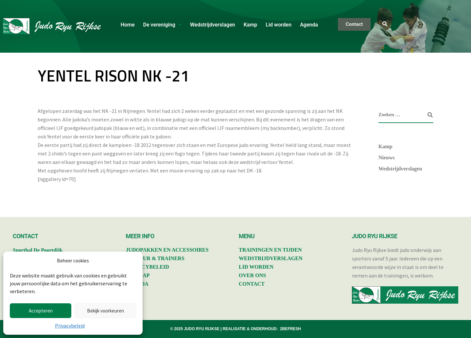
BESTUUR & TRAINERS (155, 258)
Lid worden (278, 25)
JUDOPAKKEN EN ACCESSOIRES (167, 250)
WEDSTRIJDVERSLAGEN (271, 258)
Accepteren (41, 311)
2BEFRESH (290, 329)
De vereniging (162, 25)
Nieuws (386, 157)
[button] (162, 25)
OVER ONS (252, 275)
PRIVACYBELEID (147, 267)
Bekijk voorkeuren (105, 311)
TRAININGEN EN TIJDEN (270, 250)
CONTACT (252, 284)
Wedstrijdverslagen (212, 25)
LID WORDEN (256, 267)
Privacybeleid (70, 325)
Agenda (309, 25)
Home (128, 25)
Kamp (250, 25)
